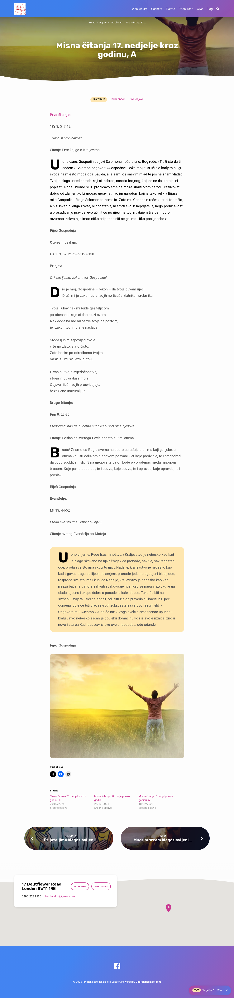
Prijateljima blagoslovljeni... (71, 840)
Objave (102, 22)
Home (91, 22)
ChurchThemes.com (148, 981)
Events (170, 9)
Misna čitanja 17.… (136, 22)
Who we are (140, 9)
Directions (101, 886)
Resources (186, 9)
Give (200, 9)
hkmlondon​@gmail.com (60, 896)
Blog (210, 9)
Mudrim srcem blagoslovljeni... (163, 840)
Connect (156, 9)
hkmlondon (119, 99)
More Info (80, 886)
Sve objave (116, 22)
